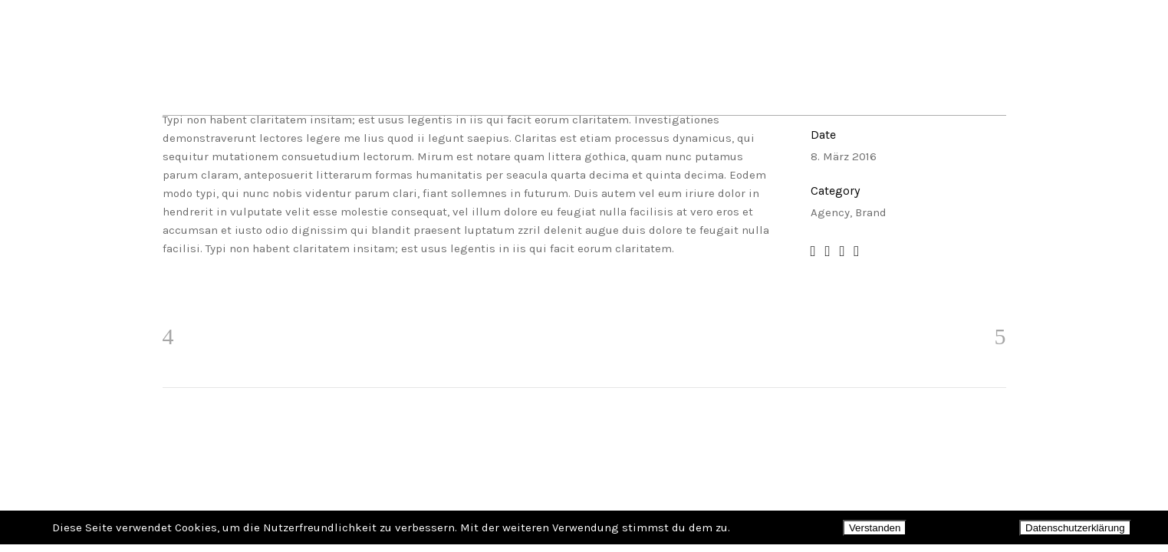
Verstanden (874, 528)
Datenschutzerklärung (1075, 528)
